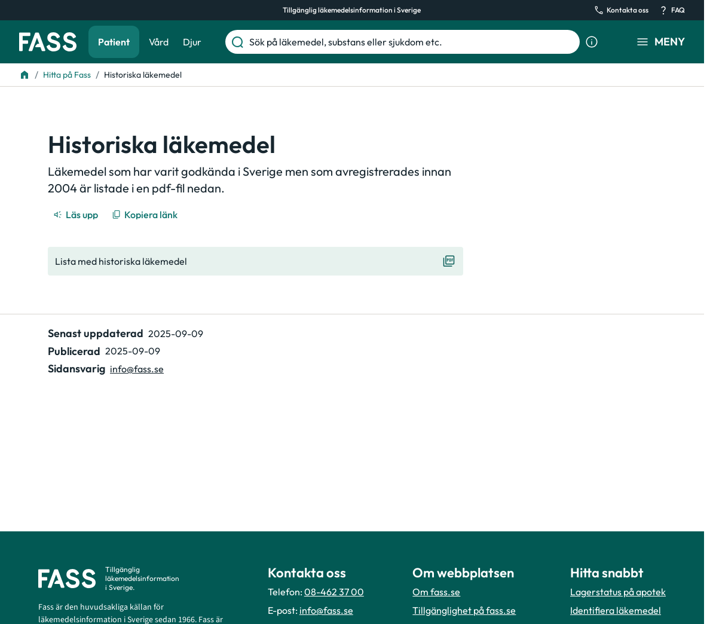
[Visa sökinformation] (592, 42)
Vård (159, 42)
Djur (192, 42)
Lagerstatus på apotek (618, 592)
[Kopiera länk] (145, 214)
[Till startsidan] (24, 74)
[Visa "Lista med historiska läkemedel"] (255, 261)
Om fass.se (436, 592)
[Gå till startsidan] (47, 42)
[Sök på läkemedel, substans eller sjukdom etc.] (412, 42)
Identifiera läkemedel (615, 610)
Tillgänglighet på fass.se (464, 610)
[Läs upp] (76, 214)
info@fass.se (326, 610)
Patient (114, 42)
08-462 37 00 (334, 592)
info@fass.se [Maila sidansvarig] (137, 369)
